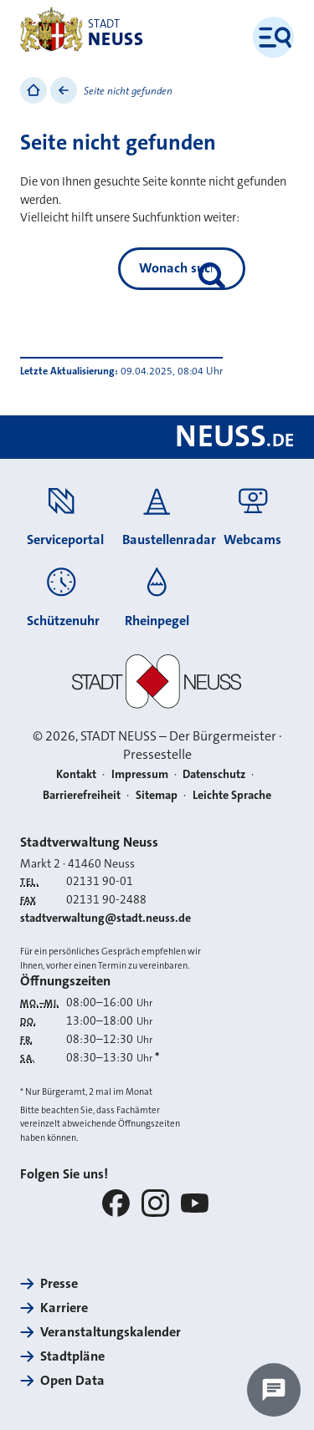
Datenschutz (214, 773)
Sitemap (157, 794)
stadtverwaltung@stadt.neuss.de (105, 917)
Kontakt (76, 773)
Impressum (139, 773)
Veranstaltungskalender (110, 1332)
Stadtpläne (72, 1356)
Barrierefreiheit (82, 794)
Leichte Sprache (232, 794)
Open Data (72, 1380)
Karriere (64, 1307)
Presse (59, 1283)
